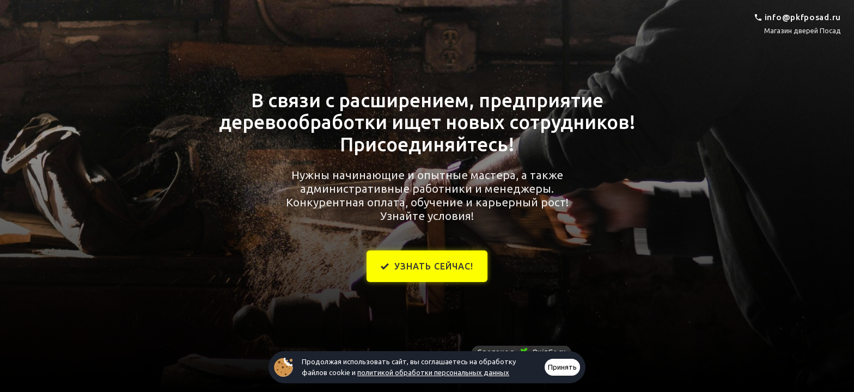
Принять (562, 367)
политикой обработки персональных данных (433, 372)
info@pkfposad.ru (803, 17)
